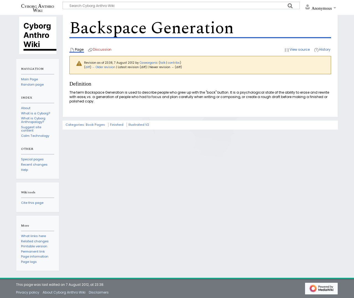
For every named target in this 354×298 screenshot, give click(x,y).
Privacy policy (27, 292)
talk (162, 63)
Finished (116, 125)
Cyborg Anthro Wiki (37, 8)
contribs (174, 63)
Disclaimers (99, 292)
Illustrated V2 (138, 125)
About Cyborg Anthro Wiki (64, 292)
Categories (75, 125)
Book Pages (95, 125)
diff (87, 67)
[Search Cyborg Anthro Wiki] (181, 5)
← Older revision (103, 67)
